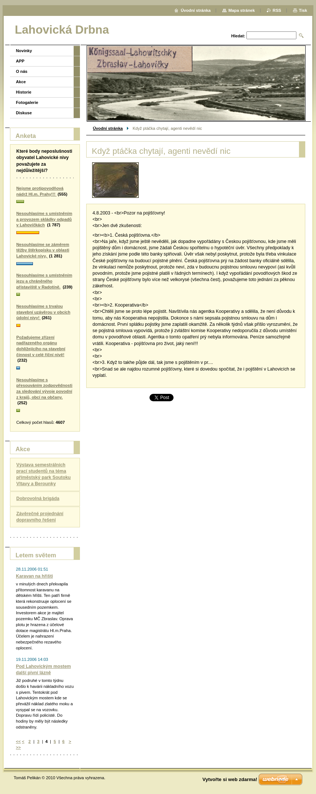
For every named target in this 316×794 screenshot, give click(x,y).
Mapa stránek (241, 10)
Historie (23, 92)
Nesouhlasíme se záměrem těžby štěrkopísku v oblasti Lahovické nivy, (42, 250)
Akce (21, 82)
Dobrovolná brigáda (37, 498)
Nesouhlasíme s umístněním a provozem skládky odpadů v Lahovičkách (44, 219)
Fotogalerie (27, 102)
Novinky (24, 50)
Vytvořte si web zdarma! (229, 779)
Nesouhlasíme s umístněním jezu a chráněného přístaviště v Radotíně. (44, 281)
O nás (21, 71)
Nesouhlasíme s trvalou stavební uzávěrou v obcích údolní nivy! (43, 312)
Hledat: (238, 36)
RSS (277, 10)
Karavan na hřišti (34, 576)
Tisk (303, 10)
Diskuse (24, 113)
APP (20, 61)
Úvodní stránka (108, 128)
